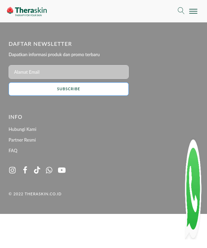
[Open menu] (193, 11)
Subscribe (68, 88)
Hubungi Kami (22, 129)
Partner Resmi (22, 140)
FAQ (13, 150)
